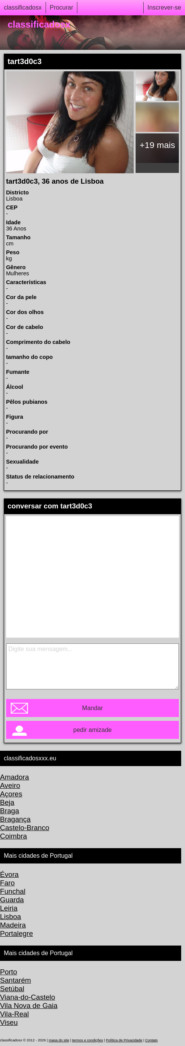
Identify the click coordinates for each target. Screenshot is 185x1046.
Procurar (61, 7)
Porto (8, 972)
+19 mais (157, 145)
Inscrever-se (164, 7)
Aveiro (10, 785)
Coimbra (13, 836)
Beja (7, 802)
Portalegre (16, 933)
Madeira (13, 925)
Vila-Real (14, 1014)
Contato (151, 1040)
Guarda (12, 900)
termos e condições (87, 1040)
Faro (7, 883)
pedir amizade (92, 730)
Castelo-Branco (24, 828)
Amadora (14, 777)
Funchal (12, 891)
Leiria (9, 908)
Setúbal (12, 989)
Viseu (9, 1022)
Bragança (15, 819)
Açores (11, 794)
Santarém (15, 980)
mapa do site (59, 1040)
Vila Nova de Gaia (28, 1006)
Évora (9, 874)
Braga (9, 811)
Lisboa (10, 917)
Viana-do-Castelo (27, 997)
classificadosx (23, 7)
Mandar (92, 708)
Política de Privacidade (124, 1040)
